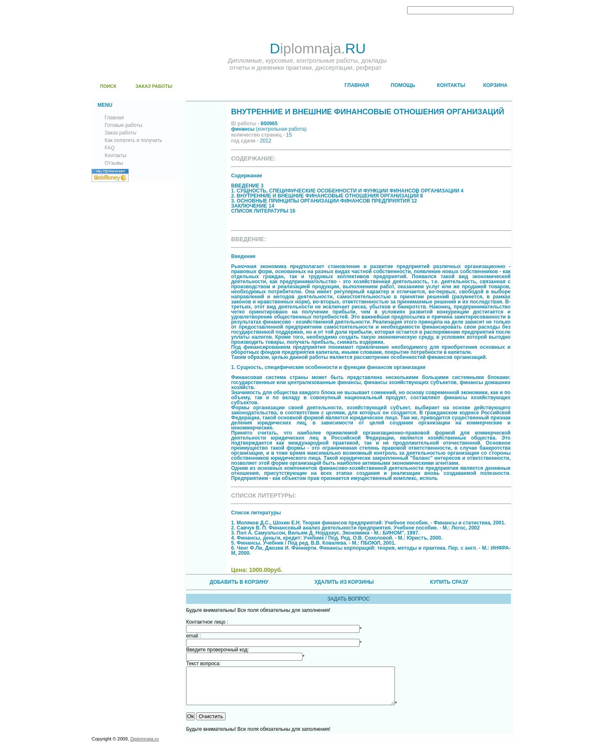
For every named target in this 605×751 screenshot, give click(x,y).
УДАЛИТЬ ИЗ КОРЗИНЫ (344, 582)
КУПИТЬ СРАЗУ (449, 582)
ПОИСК (108, 86)
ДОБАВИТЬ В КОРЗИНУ (239, 582)
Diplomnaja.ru (144, 746)
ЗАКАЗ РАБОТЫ (153, 86)
